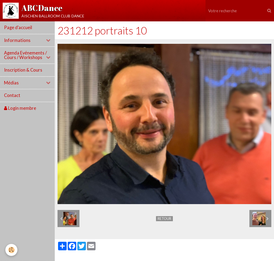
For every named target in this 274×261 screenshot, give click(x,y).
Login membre (20, 108)
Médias (11, 82)
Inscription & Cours (23, 70)
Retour (164, 218)
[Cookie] (11, 250)
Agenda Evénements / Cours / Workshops (25, 55)
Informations (17, 40)
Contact (12, 95)
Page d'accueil (18, 27)
